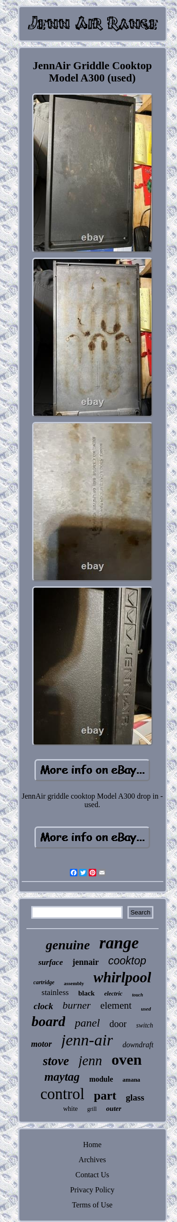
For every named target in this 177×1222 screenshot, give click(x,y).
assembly (74, 983)
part (105, 1095)
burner (77, 1005)
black (86, 993)
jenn (90, 1060)
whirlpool (122, 977)
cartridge (44, 982)
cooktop (127, 961)
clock (43, 1006)
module (101, 1079)
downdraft (137, 1045)
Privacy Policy (92, 1190)
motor (41, 1044)
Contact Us (93, 1175)
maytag (62, 1076)
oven (126, 1059)
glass (135, 1097)
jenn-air (87, 1040)
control (62, 1093)
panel (87, 1023)
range (119, 943)
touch (137, 994)
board (49, 1021)
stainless (55, 992)
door (118, 1024)
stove (56, 1061)
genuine (68, 945)
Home (92, 1145)
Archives (92, 1160)
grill (92, 1109)
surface (50, 962)
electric (113, 993)
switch (144, 1025)
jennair (85, 962)
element (115, 1005)
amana (132, 1079)
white (70, 1108)
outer (114, 1108)
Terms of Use (92, 1205)
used (146, 1009)
